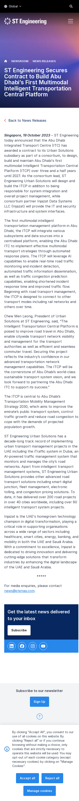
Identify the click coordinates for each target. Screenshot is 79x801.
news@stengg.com (21, 593)
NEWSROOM (19, 61)
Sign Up (39, 701)
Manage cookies (39, 792)
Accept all (27, 779)
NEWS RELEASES (44, 61)
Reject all (52, 779)
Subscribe (21, 632)
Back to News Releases (25, 120)
